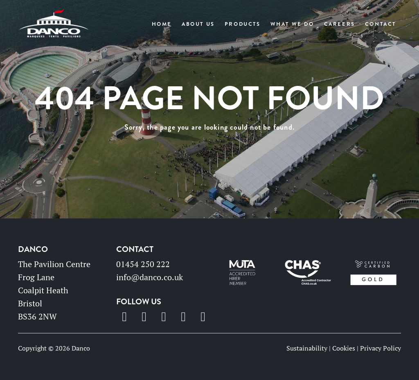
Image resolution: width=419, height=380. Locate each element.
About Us (198, 24)
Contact (380, 24)
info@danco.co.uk (149, 277)
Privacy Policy (380, 348)
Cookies (343, 348)
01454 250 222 (143, 264)
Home (162, 24)
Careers (339, 24)
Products (243, 24)
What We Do (292, 24)
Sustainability (306, 348)
